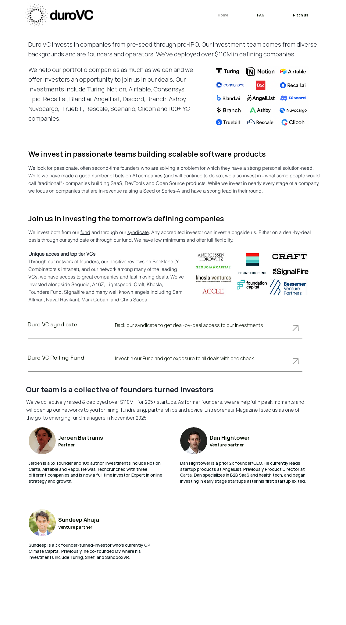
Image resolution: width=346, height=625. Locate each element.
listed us (268, 410)
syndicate (138, 232)
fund (85, 232)
